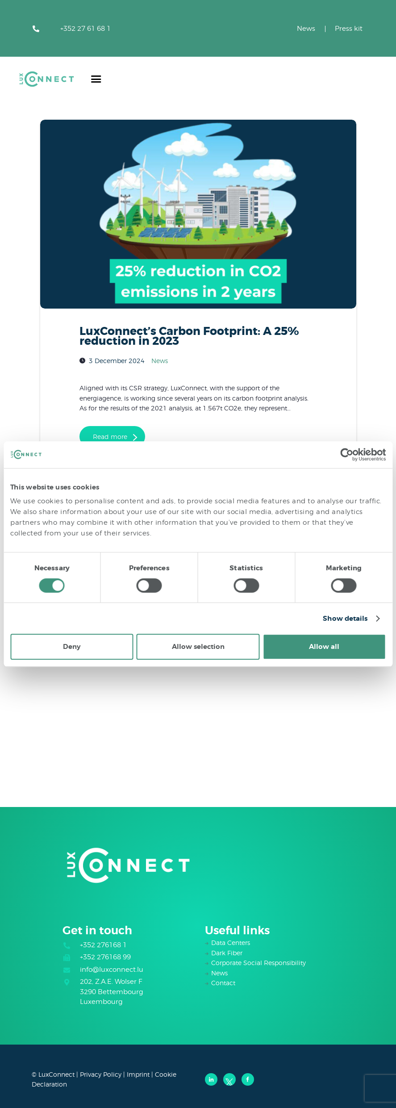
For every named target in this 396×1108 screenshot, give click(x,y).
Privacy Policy (100, 1074)
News (306, 29)
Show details (345, 618)
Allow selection (198, 646)
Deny (71, 646)
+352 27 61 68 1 (85, 29)
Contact (223, 983)
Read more (110, 436)
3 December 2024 (117, 360)
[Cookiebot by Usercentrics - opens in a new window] (347, 454)
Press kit (349, 29)
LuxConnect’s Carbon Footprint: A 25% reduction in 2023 (189, 336)
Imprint (138, 1074)
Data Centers (230, 942)
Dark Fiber (226, 953)
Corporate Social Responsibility (258, 962)
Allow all (324, 646)
